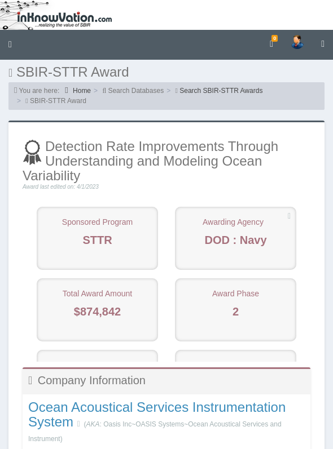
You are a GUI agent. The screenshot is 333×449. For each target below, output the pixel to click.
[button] (10, 45)
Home (78, 90)
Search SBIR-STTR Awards (220, 91)
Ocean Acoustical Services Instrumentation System (157, 414)
